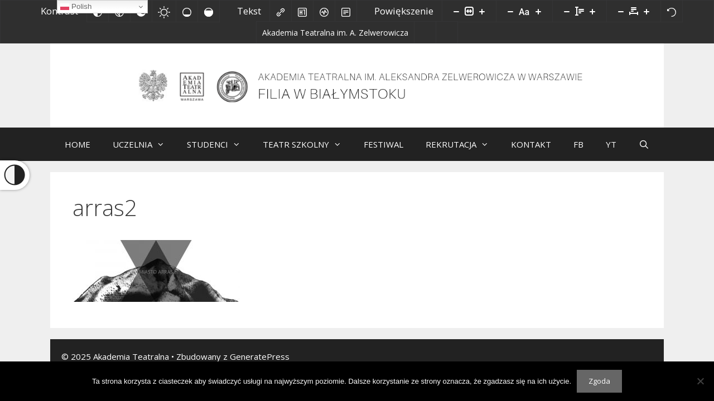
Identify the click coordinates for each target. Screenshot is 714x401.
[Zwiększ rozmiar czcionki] (538, 11)
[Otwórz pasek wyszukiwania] (644, 144)
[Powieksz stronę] (482, 11)
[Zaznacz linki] (280, 11)
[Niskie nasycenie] (187, 11)
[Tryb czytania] (346, 11)
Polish (75, 6)
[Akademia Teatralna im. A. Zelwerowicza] (330, 34)
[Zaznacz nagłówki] (302, 11)
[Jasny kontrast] (164, 11)
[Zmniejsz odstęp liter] (620, 11)
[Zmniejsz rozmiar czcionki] (510, 11)
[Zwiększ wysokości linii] (592, 11)
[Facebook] (451, 34)
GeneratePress (260, 356)
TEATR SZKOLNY (308, 144)
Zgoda (599, 381)
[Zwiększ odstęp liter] (646, 11)
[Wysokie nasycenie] (208, 11)
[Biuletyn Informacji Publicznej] (425, 32)
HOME (77, 144)
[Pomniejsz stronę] (456, 11)
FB (578, 144)
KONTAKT (531, 144)
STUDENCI (219, 144)
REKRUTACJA (463, 144)
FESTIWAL (383, 144)
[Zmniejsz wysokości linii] (566, 11)
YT (611, 144)
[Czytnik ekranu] (324, 11)
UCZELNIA (144, 144)
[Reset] (671, 11)
